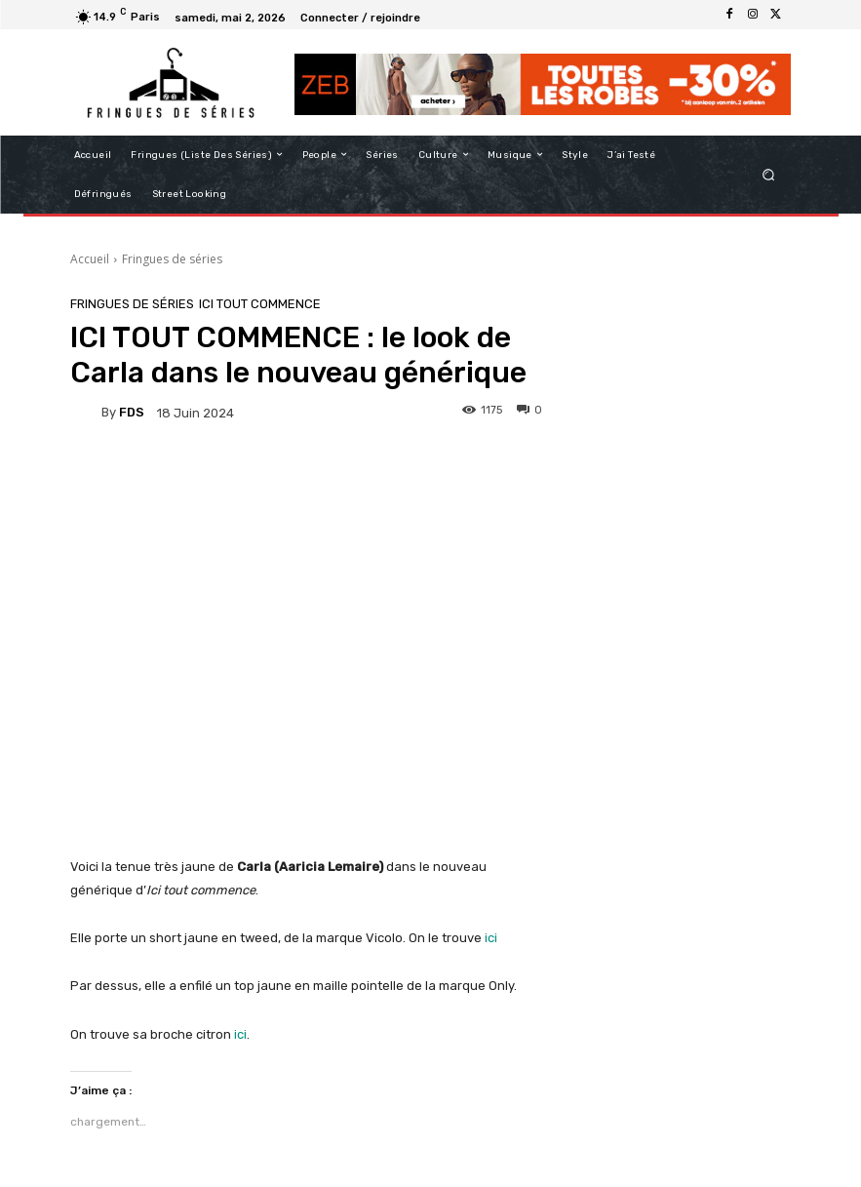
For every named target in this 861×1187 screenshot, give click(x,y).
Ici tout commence (260, 303)
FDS (131, 412)
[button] (768, 174)
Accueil (89, 259)
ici (491, 937)
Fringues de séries (172, 259)
